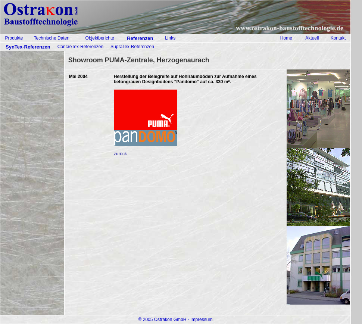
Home (286, 38)
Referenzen (140, 38)
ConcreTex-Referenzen (80, 46)
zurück (120, 153)
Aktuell (312, 38)
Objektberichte (99, 38)
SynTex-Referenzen (28, 47)
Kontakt (338, 38)
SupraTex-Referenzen (132, 46)
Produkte (14, 38)
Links (170, 38)
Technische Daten (51, 38)
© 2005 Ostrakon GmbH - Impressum (175, 319)
